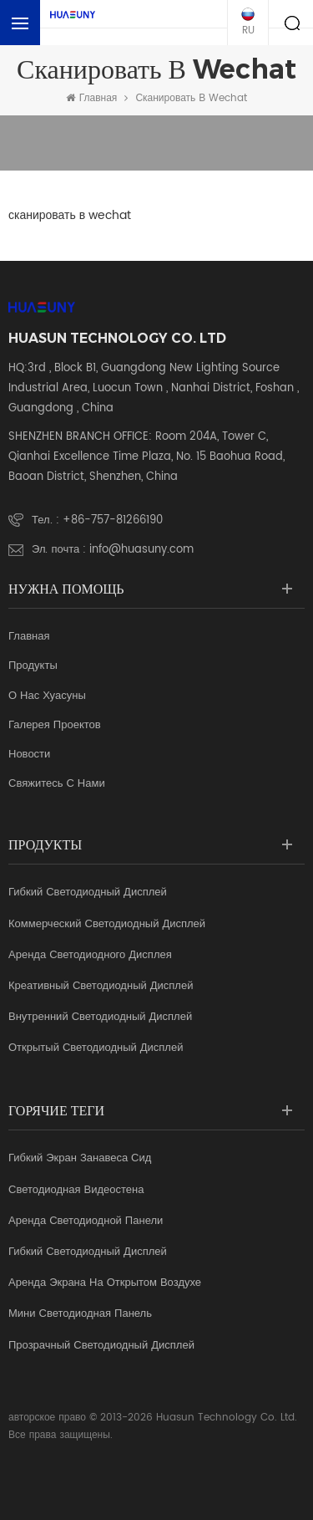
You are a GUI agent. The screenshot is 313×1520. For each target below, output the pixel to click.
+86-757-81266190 (113, 520)
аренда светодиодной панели (85, 1221)
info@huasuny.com (141, 550)
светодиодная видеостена (76, 1190)
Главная (92, 98)
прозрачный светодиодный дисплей (101, 1346)
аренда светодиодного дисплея (90, 955)
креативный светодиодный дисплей (100, 986)
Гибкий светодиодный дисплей (87, 893)
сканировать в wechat (191, 98)
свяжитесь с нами (56, 784)
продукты (33, 666)
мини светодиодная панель (80, 1314)
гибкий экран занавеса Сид (79, 1158)
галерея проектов (54, 725)
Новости (29, 755)
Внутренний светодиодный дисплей (100, 1017)
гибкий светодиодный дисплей (87, 1252)
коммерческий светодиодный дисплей (106, 924)
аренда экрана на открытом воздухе (104, 1283)
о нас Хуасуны (47, 696)
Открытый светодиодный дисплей (95, 1048)
